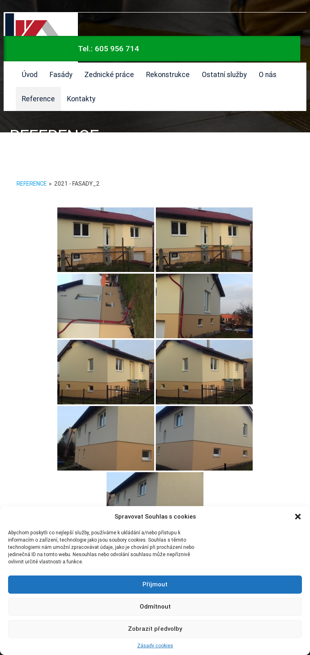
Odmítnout (155, 606)
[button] (298, 517)
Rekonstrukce (168, 74)
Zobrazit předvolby (155, 628)
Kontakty (81, 98)
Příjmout (155, 584)
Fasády (61, 74)
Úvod (30, 74)
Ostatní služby (224, 74)
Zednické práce (109, 74)
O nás (267, 74)
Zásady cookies (155, 645)
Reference (38, 98)
